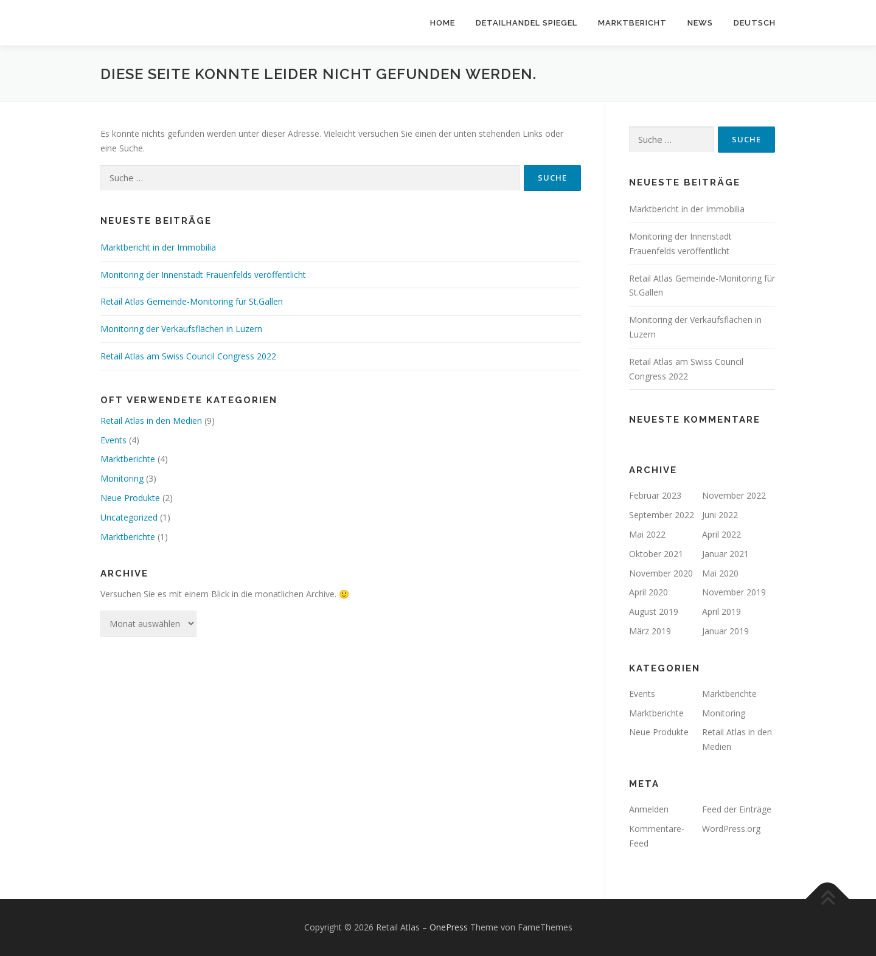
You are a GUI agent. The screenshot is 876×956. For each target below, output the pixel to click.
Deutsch (755, 22)
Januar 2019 (725, 631)
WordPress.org (731, 828)
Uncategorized (129, 517)
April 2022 (721, 534)
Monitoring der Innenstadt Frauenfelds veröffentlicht (203, 274)
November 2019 (734, 592)
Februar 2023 (655, 495)
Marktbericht (632, 22)
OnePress (448, 927)
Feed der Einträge (736, 809)
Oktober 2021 (656, 553)
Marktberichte (127, 459)
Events (113, 440)
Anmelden (649, 809)
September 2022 (661, 515)
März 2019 (650, 631)
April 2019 (721, 611)
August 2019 (653, 611)
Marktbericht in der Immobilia (158, 247)
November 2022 (734, 495)
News (700, 22)
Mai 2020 (720, 573)
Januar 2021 (725, 553)
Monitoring (122, 478)
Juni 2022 (720, 515)
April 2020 (648, 592)
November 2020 (661, 573)
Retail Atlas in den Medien (151, 420)
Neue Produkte (130, 498)
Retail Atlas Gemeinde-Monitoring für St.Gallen (191, 301)
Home (442, 22)
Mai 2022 (647, 534)
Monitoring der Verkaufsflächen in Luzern (181, 328)
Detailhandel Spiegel (526, 22)
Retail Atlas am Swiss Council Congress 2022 (188, 356)
